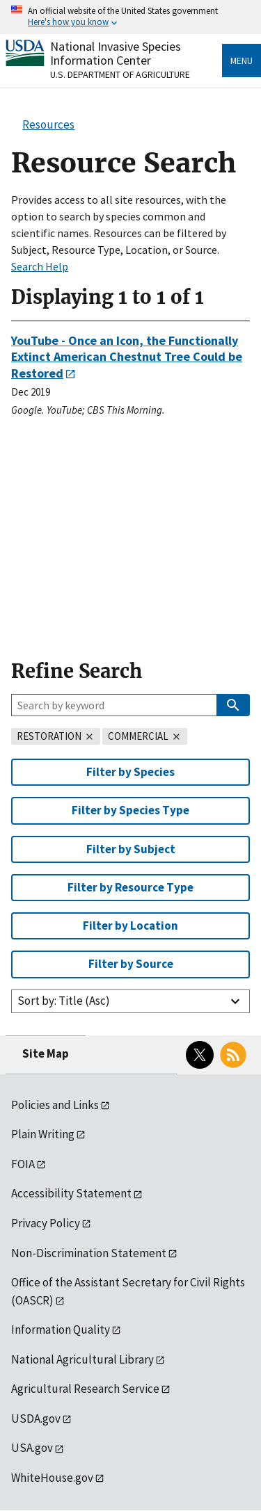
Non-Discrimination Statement (88, 1253)
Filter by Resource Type (130, 887)
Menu (241, 60)
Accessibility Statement (71, 1193)
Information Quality (60, 1329)
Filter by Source (130, 963)
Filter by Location (130, 925)
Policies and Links (55, 1105)
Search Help (39, 266)
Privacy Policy (45, 1223)
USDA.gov (36, 1418)
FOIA (23, 1164)
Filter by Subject (130, 849)
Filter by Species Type (130, 810)
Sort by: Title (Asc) (63, 1000)
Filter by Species (130, 771)
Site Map (45, 1053)
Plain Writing (42, 1134)
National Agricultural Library (82, 1359)
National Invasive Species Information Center (115, 53)
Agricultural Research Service (85, 1388)
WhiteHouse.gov (52, 1477)
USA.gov (32, 1447)
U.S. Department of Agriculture (120, 74)
